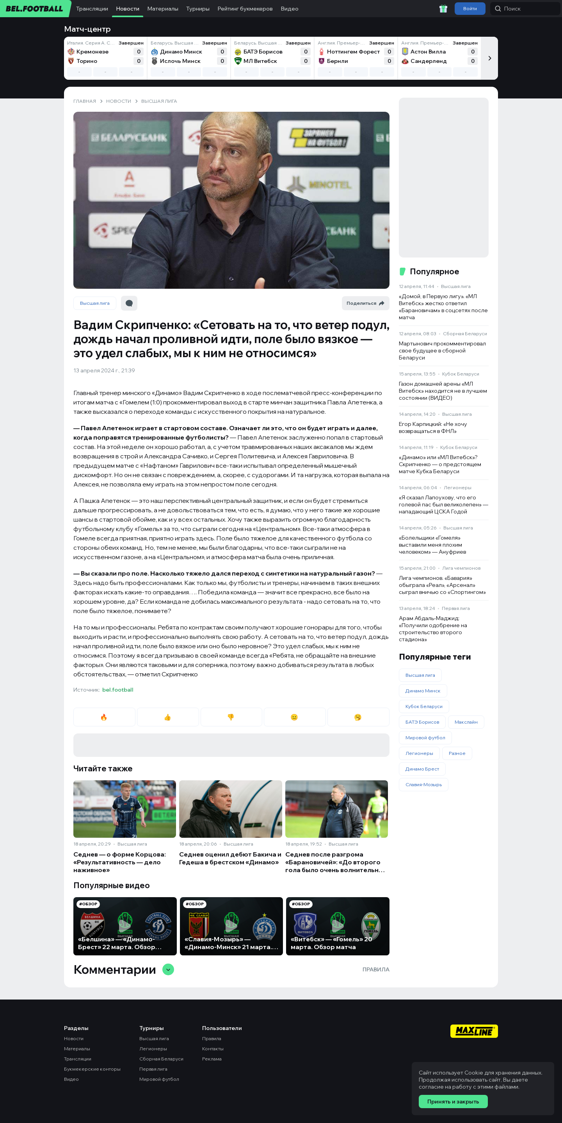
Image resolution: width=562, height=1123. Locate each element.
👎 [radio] (231, 717)
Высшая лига (95, 303)
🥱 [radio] (358, 717)
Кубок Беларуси (460, 374)
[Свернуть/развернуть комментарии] (168, 969)
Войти (470, 8)
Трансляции (92, 8)
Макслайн (466, 722)
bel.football (117, 689)
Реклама (212, 1059)
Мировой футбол (425, 737)
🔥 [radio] (104, 717)
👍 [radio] (168, 717)
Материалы (162, 8)
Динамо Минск (423, 691)
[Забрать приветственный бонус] (443, 8)
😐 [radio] (294, 717)
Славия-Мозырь (423, 784)
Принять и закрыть (453, 1101)
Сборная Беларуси (465, 333)
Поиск (508, 8)
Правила (376, 969)
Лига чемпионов (461, 568)
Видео (290, 8)
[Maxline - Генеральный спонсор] (474, 1032)
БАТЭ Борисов (422, 722)
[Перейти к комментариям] (129, 303)
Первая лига (456, 608)
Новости (127, 8)
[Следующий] (489, 58)
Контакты (213, 1048)
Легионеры (457, 487)
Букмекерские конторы (92, 1069)
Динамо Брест (422, 769)
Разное (457, 753)
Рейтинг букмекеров (245, 8)
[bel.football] (36, 8)
